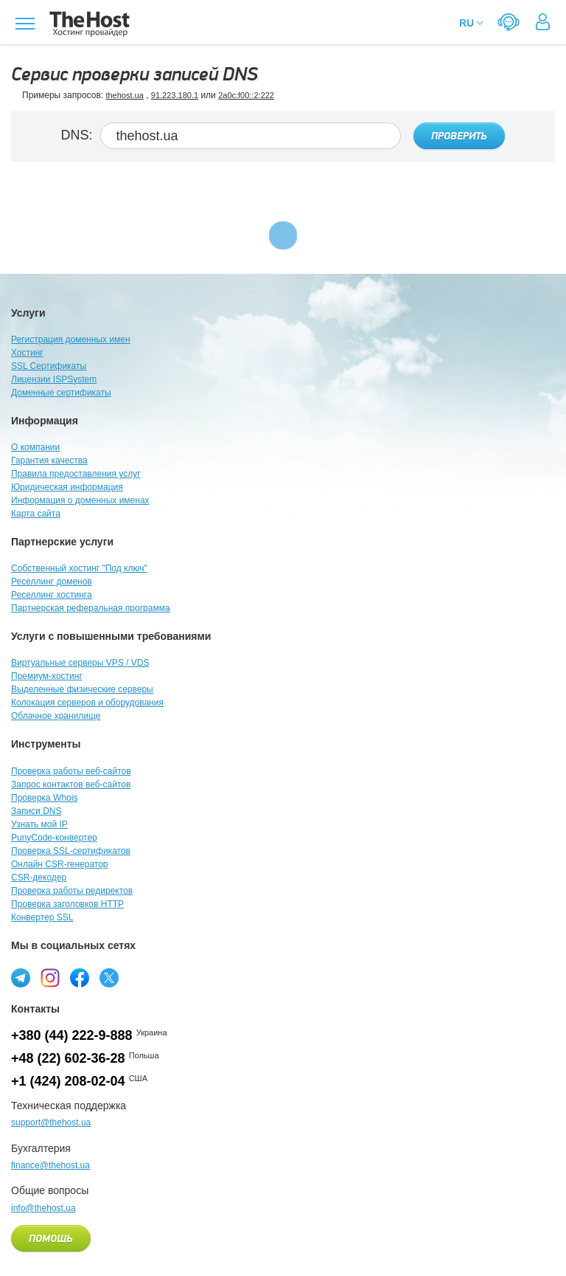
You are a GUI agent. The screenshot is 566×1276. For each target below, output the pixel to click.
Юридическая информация (67, 487)
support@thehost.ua (51, 1122)
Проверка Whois (44, 798)
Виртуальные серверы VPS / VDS (80, 663)
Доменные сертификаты (61, 392)
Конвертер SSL (42, 917)
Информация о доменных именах (80, 500)
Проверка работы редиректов (72, 891)
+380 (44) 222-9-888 (72, 1035)
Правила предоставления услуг (76, 474)
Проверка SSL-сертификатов (70, 851)
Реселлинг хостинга (51, 595)
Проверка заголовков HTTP (67, 904)
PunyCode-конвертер (54, 837)
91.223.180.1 (174, 95)
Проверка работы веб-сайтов (71, 771)
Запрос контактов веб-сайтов (70, 784)
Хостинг (27, 353)
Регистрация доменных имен (70, 339)
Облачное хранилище (55, 716)
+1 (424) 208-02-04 (68, 1081)
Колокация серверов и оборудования (87, 702)
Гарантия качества (49, 460)
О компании (35, 447)
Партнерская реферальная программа (90, 608)
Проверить (459, 136)
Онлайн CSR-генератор (59, 864)
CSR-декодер (38, 877)
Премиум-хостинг (47, 676)
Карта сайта (35, 513)
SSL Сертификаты (48, 366)
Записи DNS (36, 811)
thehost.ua (124, 95)
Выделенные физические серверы (82, 689)
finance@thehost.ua (50, 1165)
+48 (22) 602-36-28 (68, 1058)
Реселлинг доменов (51, 581)
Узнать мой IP (39, 824)
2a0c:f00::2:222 (246, 95)
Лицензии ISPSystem (54, 379)
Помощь (51, 1239)
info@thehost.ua (43, 1208)
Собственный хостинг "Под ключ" (79, 568)
